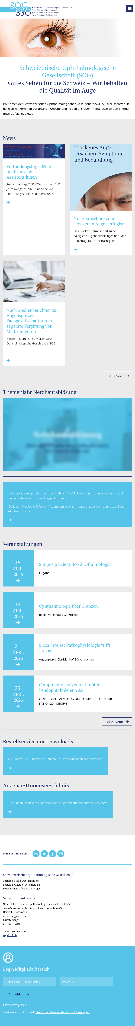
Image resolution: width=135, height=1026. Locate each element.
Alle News (116, 376)
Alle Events (115, 722)
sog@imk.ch (10, 935)
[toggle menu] (129, 8)
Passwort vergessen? (15, 1005)
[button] (36, 853)
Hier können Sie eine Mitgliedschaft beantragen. (63, 1012)
